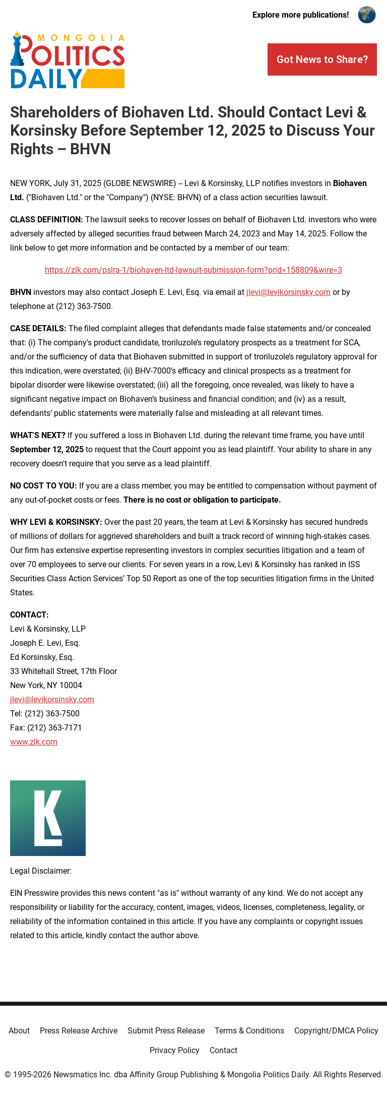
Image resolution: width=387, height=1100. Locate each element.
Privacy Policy (175, 1050)
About (19, 1030)
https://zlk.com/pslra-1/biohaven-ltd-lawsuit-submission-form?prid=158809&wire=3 (193, 270)
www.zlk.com (33, 742)
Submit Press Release (166, 1030)
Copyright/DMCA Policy (336, 1030)
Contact (223, 1050)
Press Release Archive (78, 1030)
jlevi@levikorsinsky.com (288, 292)
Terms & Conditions (249, 1030)
